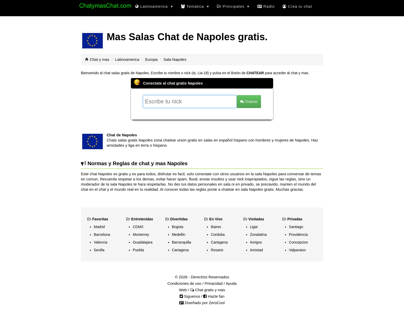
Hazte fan (213, 296)
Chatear (249, 101)
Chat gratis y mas (207, 290)
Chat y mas (99, 59)
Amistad (256, 250)
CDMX (138, 227)
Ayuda (231, 283)
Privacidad (214, 283)
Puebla (138, 250)
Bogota (177, 227)
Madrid (99, 227)
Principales (233, 6)
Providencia (298, 234)
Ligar (254, 227)
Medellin (178, 234)
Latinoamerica (154, 6)
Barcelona (102, 234)
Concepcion (298, 242)
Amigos (256, 242)
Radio (266, 6)
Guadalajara (142, 242)
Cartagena (180, 250)
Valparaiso (297, 250)
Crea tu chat (297, 6)
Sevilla (99, 250)
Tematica (195, 6)
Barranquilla (181, 242)
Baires (216, 227)
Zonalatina (258, 234)
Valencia (100, 242)
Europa (151, 59)
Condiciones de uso (184, 283)
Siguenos (190, 296)
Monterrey (141, 234)
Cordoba (218, 234)
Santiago (296, 227)
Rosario (217, 250)
